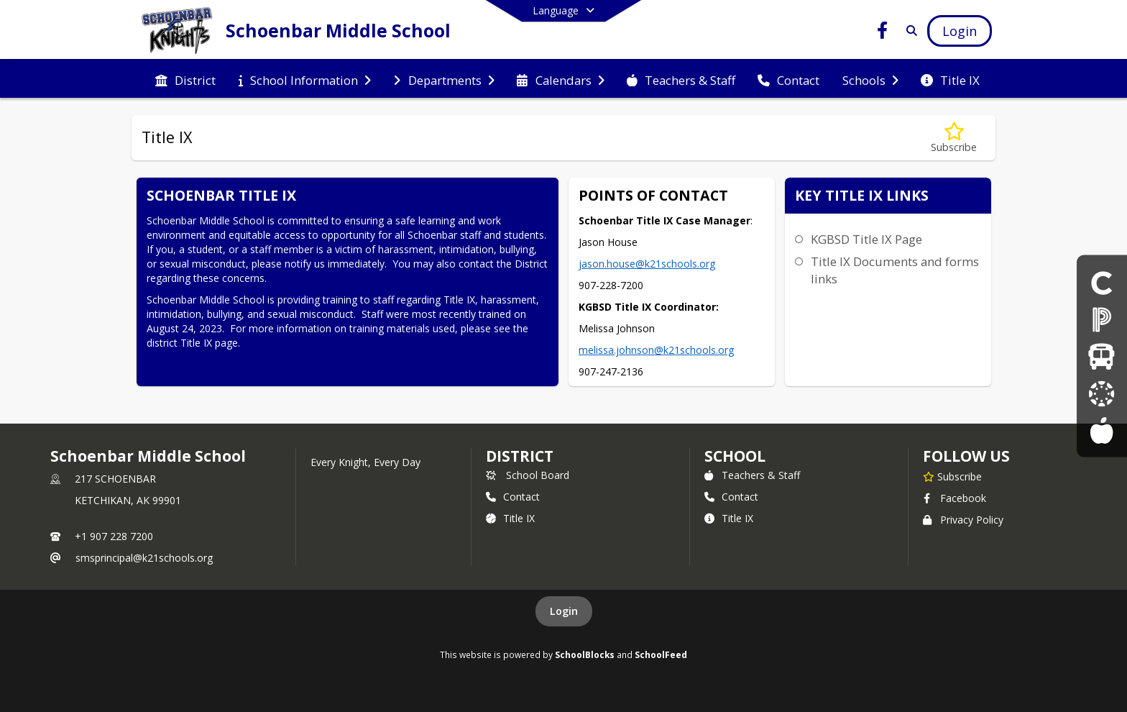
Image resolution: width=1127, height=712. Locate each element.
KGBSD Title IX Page (866, 239)
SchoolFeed (661, 654)
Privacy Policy (963, 519)
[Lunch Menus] (1101, 429)
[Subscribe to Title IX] (953, 138)
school (734, 456)
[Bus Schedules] (1101, 355)
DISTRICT (519, 456)
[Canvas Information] (1102, 393)
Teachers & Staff (752, 475)
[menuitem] (185, 79)
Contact (513, 496)
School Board (527, 475)
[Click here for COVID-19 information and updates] (1102, 281)
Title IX (510, 518)
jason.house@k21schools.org (647, 263)
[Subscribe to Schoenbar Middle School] (952, 476)
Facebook (954, 498)
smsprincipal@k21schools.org (144, 558)
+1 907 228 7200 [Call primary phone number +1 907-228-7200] (114, 536)
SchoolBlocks (585, 654)
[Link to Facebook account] (882, 33)
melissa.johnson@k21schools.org (656, 350)
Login (564, 611)
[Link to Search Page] (909, 30)
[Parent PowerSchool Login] (1102, 319)
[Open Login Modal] (959, 31)
